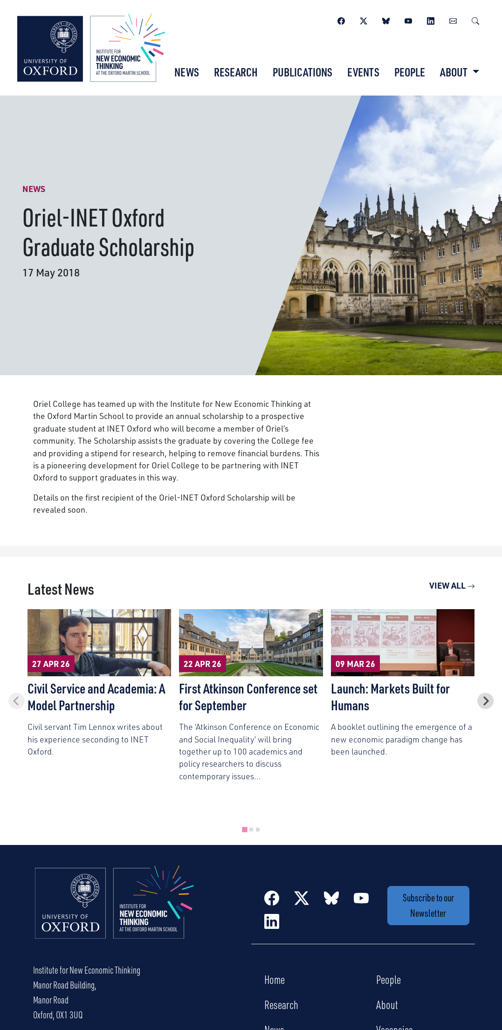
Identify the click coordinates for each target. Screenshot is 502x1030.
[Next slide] (485, 701)
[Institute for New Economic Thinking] (91, 47)
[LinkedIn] (430, 19)
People (409, 71)
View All (452, 585)
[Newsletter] (453, 19)
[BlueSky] (386, 19)
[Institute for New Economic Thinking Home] (114, 912)
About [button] (454, 71)
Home (274, 979)
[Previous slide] (16, 701)
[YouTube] (408, 19)
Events (363, 71)
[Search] (475, 19)
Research (236, 71)
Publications (302, 71)
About (387, 1004)
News (186, 71)
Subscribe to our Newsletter (428, 905)
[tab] (244, 829)
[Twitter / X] (363, 19)
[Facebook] (341, 19)
